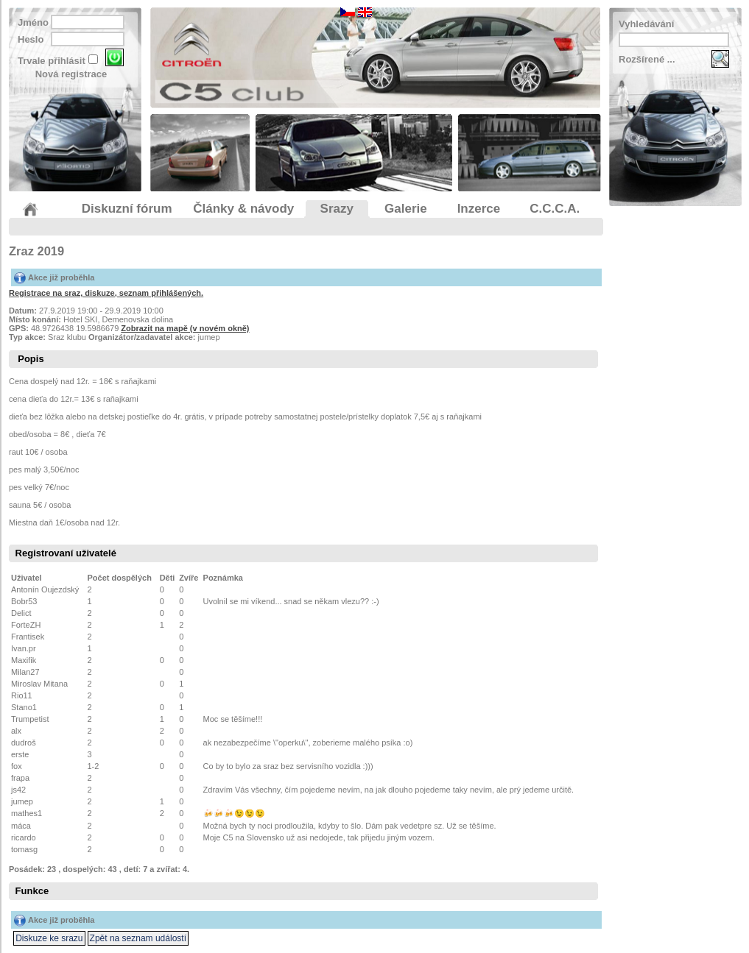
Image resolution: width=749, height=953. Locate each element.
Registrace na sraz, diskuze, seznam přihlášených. (106, 292)
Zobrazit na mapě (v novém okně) (185, 328)
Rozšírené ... (647, 59)
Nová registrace (71, 73)
